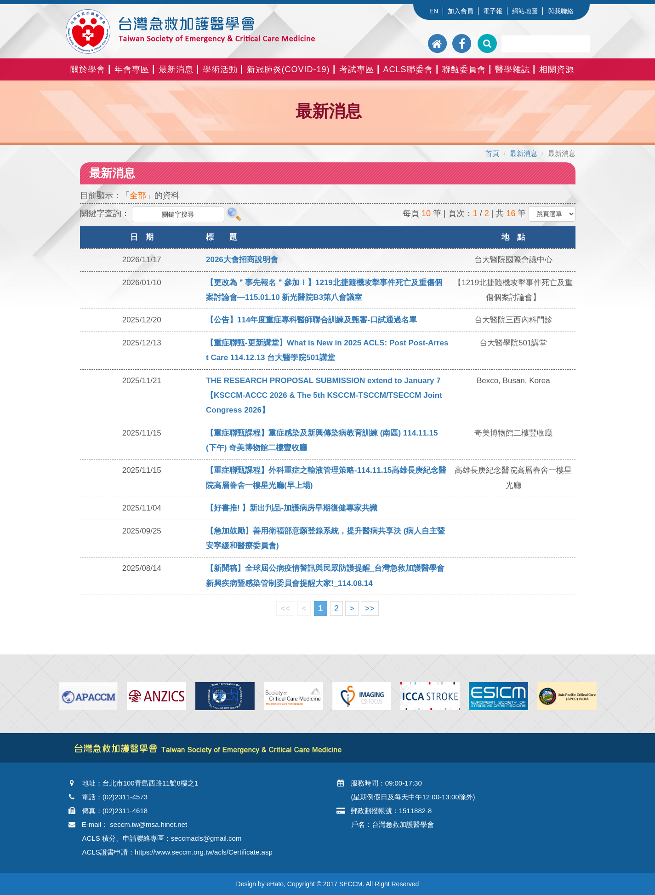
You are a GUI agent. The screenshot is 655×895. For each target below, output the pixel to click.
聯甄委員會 (464, 69)
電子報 (492, 11)
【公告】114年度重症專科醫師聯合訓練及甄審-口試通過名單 (311, 320)
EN (433, 11)
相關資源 (556, 69)
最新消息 (176, 69)
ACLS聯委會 (408, 69)
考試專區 (356, 69)
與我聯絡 (561, 11)
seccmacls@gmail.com (206, 838)
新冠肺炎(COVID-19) (288, 69)
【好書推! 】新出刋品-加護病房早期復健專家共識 (291, 508)
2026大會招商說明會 (242, 259)
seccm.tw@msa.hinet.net (148, 824)
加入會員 (460, 11)
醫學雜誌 (512, 69)
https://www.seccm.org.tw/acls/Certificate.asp (204, 852)
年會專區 (131, 69)
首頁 (492, 153)
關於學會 (87, 69)
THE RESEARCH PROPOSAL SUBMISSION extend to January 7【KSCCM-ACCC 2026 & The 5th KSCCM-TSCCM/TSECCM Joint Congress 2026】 (324, 395)
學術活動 (220, 69)
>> (370, 608)
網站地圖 (525, 11)
